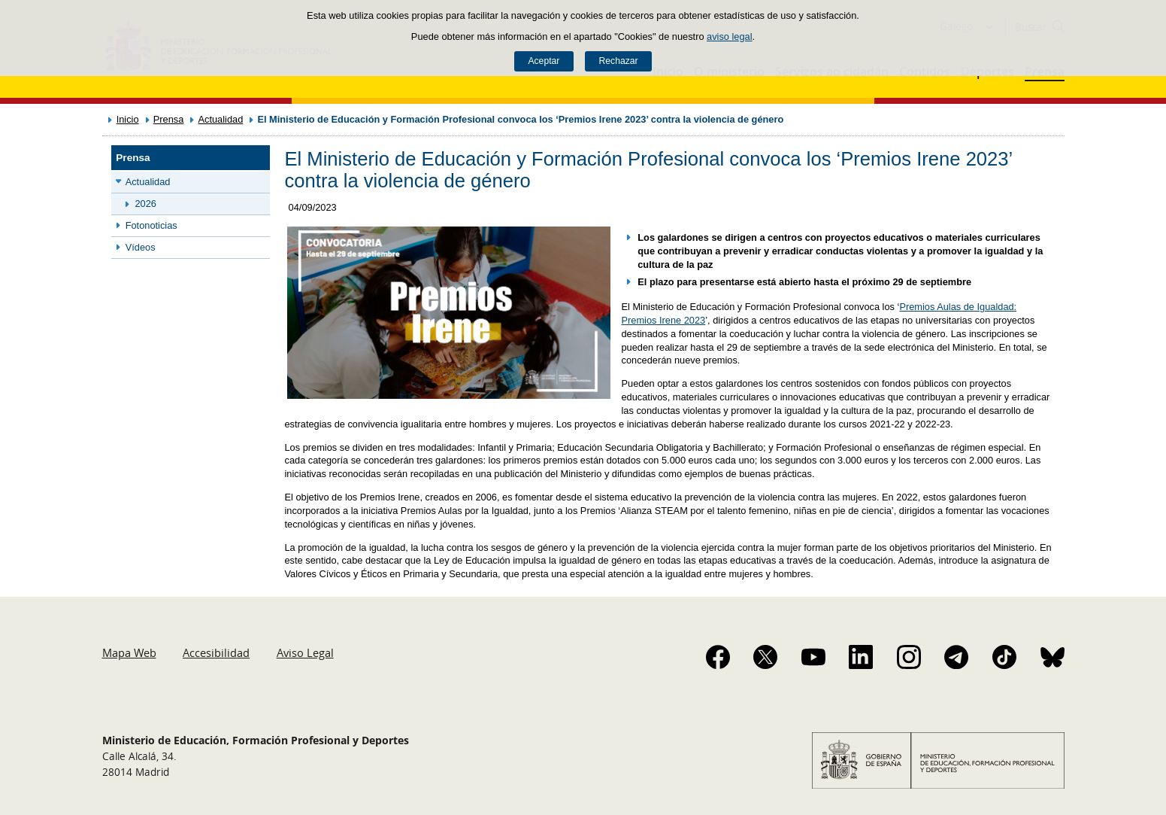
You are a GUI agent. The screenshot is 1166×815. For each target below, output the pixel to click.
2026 (145, 203)
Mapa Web (129, 652)
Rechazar (618, 61)
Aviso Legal (305, 652)
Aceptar (543, 61)
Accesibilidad (216, 652)
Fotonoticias (151, 225)
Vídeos (141, 247)
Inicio (128, 119)
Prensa (168, 119)
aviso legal (729, 36)
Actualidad (220, 119)
